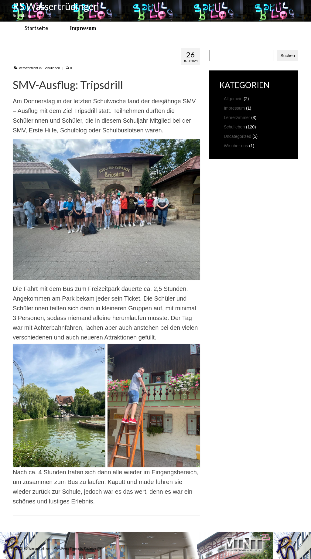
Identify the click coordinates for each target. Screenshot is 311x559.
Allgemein (233, 98)
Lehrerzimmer (237, 117)
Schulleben (51, 68)
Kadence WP (93, 548)
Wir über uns (236, 145)
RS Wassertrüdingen (56, 6)
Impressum (234, 108)
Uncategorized (237, 136)
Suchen (287, 55)
